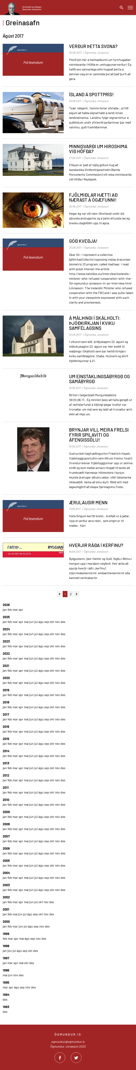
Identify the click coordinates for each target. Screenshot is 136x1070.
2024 (6, 629)
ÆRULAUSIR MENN (88, 502)
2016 (6, 727)
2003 (6, 885)
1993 (6, 1007)
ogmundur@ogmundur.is (68, 1042)
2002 (6, 897)
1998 (6, 946)
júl (36, 622)
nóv (58, 622)
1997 (6, 958)
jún (31, 622)
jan (5, 609)
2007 (6, 836)
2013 (6, 763)
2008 (6, 824)
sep (47, 622)
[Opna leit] (120, 7)
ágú (41, 622)
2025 (6, 617)
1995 (6, 982)
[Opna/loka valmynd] (130, 7)
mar (16, 609)
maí (26, 622)
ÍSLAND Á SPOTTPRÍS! (91, 94)
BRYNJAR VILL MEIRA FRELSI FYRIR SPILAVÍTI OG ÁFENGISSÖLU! (99, 434)
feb (10, 609)
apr (21, 609)
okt (52, 622)
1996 (6, 970)
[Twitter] (76, 1057)
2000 (6, 921)
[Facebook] (60, 1057)
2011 (6, 787)
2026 (6, 605)
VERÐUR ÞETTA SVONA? (93, 46)
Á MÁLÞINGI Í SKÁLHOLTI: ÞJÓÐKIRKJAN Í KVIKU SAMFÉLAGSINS (95, 323)
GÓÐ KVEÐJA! (83, 241)
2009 (6, 812)
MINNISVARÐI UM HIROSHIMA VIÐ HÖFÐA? (98, 149)
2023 (6, 641)
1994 (6, 995)
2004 (6, 873)
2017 (6, 714)
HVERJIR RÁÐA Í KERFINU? (96, 545)
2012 (6, 775)
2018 (6, 702)
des (63, 622)
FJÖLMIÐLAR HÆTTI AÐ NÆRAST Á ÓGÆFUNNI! (93, 197)
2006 (6, 848)
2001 (6, 909)
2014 (6, 751)
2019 (6, 690)
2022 (6, 653)
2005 (6, 861)
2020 (6, 678)
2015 (6, 739)
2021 (6, 666)
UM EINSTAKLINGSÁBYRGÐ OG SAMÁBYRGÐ (99, 379)
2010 (6, 800)
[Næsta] (76, 594)
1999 (6, 934)
